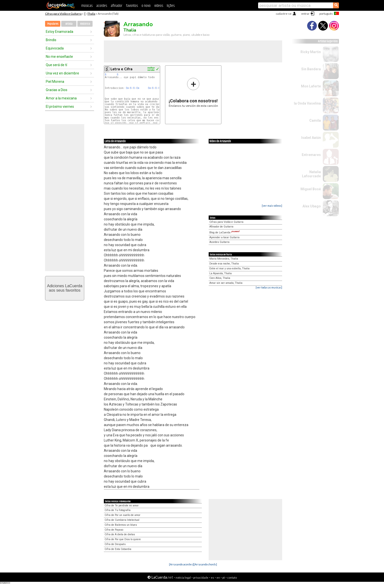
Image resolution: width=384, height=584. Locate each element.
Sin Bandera (311, 69)
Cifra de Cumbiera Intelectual (122, 520)
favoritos (132, 6)
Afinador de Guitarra (221, 226)
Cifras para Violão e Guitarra (63, 13)
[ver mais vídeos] (272, 205)
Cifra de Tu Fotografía (118, 510)
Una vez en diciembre (62, 73)
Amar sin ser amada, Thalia (225, 283)
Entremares (311, 155)
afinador (116, 6)
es (212, 577)
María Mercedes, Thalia (223, 258)
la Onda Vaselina (307, 103)
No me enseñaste (59, 57)
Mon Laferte (311, 86)
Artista (68, 24)
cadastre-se (283, 13)
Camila (315, 120)
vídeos (158, 6)
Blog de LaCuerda (224, 232)
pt (223, 577)
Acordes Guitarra (219, 242)
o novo (146, 6)
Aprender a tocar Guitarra (224, 237)
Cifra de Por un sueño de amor (122, 515)
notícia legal (183, 577)
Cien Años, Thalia (219, 278)
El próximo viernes (60, 106)
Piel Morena (55, 81)
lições (171, 6)
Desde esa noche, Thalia (224, 263)
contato (232, 577)
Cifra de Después (115, 544)
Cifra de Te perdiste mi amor (122, 505)
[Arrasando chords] (205, 564)
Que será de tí (56, 65)
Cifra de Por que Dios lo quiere (123, 539)
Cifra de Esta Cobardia (118, 549)
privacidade (200, 577)
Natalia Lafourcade (311, 174)
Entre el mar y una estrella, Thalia (229, 268)
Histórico (85, 24)
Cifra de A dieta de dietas (120, 534)
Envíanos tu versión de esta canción (193, 92)
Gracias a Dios (56, 90)
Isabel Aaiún (311, 138)
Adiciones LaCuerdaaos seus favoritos (64, 288)
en (218, 577)
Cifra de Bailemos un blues (121, 524)
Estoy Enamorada (59, 32)
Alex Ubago (311, 206)
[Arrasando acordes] (181, 564)
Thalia (91, 13)
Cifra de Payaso (114, 529)
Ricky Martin (310, 52)
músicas (87, 6)
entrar (305, 13)
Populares (52, 24)
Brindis (51, 40)
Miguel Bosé (310, 189)
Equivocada (55, 48)
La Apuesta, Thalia (220, 273)
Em (127, 88)
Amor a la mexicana (61, 98)
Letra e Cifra (121, 69)
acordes (101, 6)
